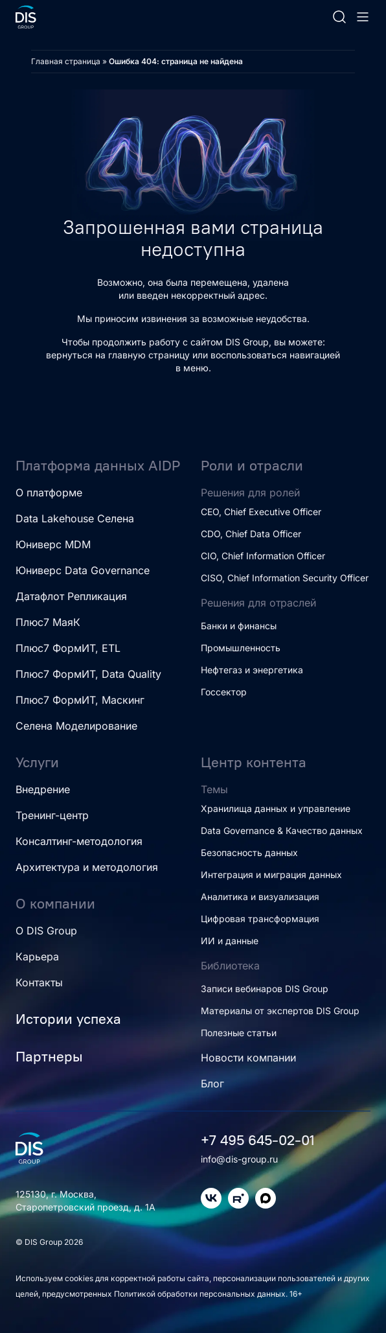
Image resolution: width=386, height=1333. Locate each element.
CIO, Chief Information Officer (263, 555)
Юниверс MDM (53, 544)
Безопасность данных (249, 852)
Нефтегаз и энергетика (252, 669)
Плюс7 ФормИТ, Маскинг (80, 699)
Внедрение (43, 789)
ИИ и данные (229, 940)
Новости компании (248, 1057)
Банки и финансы (239, 625)
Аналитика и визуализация (260, 896)
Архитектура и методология (87, 867)
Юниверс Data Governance (83, 570)
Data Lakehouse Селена (75, 518)
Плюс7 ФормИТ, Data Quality (88, 673)
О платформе (49, 492)
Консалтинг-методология (79, 841)
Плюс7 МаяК (48, 622)
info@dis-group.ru (239, 1159)
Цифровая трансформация (260, 918)
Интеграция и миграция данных (271, 874)
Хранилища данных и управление (275, 808)
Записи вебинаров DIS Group (264, 988)
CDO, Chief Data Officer (251, 533)
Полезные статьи (239, 1032)
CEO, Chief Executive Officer (261, 511)
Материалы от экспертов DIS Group (280, 1010)
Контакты (39, 982)
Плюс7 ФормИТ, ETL (68, 648)
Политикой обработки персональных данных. (202, 1294)
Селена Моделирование (76, 725)
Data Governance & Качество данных (282, 830)
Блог (212, 1083)
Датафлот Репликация (71, 596)
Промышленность (240, 647)
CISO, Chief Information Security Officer (285, 577)
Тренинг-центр (52, 815)
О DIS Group (46, 930)
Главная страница (65, 61)
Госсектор (224, 691)
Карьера (37, 956)
